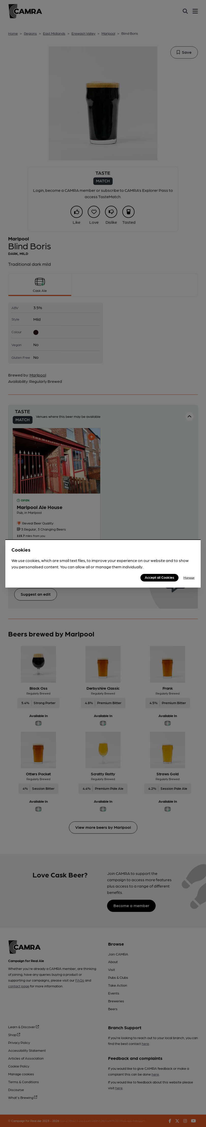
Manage (189, 577)
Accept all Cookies (159, 577)
